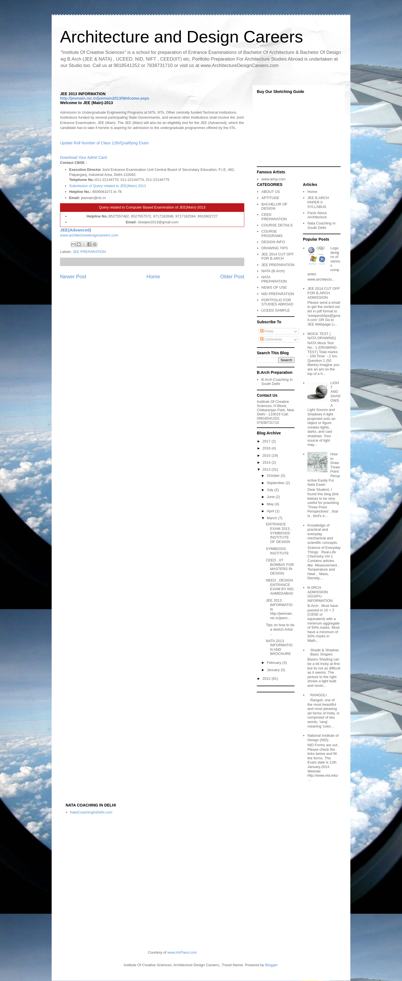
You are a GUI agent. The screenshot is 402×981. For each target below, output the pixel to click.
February (275, 663)
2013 (267, 469)
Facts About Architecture (317, 215)
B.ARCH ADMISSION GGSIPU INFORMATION (319, 594)
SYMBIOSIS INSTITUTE (277, 551)
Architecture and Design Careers (181, 36)
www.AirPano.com (182, 952)
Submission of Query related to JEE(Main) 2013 (107, 186)
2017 (267, 441)
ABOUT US (270, 192)
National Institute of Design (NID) (322, 737)
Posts (267, 331)
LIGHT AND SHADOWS (335, 391)
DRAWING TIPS (274, 248)
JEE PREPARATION (89, 252)
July (270, 490)
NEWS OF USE (274, 287)
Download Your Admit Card (83, 157)
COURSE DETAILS (277, 225)
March (272, 518)
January (274, 670)
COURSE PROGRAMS (272, 233)
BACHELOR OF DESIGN (274, 206)
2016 (267, 448)
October (274, 475)
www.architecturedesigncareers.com (89, 235)
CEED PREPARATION (274, 216)
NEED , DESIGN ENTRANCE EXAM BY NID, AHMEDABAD (280, 586)
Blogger (271, 965)
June (271, 497)
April (271, 511)
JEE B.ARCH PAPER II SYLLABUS (318, 202)
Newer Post (73, 276)
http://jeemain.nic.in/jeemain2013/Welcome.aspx (104, 98)
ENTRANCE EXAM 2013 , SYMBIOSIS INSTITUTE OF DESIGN (278, 533)
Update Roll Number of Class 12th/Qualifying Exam (104, 143)
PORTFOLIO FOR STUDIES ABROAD (277, 302)
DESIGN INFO (273, 242)
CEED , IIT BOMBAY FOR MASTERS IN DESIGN (280, 566)
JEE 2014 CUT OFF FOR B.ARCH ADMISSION (323, 292)
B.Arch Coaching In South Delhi (277, 381)
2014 (267, 462)
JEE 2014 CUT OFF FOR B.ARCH (277, 256)
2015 (267, 455)
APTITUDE (270, 198)
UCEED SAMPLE (275, 310)
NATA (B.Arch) (272, 271)
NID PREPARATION (277, 294)
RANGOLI (318, 695)
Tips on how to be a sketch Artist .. (280, 629)
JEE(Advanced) (75, 230)
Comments (271, 339)
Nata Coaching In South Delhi (321, 225)
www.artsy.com (273, 179)
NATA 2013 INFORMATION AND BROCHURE (279, 647)
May (271, 504)
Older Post (232, 276)
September (276, 483)
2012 (267, 678)
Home (153, 276)
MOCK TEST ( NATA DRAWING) (321, 336)
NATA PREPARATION (274, 279)
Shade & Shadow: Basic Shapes (324, 652)
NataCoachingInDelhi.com (91, 812)
